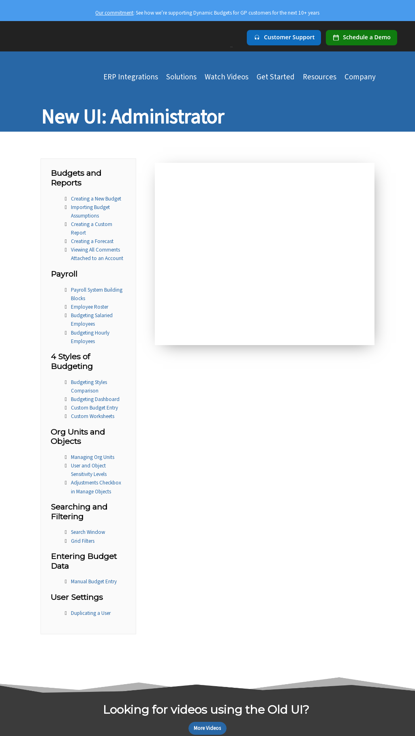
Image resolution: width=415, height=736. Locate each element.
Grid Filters (82, 541)
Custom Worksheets (92, 416)
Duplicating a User (91, 613)
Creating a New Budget (96, 199)
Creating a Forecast (92, 241)
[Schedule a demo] (361, 37)
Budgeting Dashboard (95, 399)
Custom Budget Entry (94, 408)
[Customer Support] (284, 37)
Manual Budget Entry (94, 581)
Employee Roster (89, 307)
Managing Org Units (92, 457)
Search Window (88, 532)
